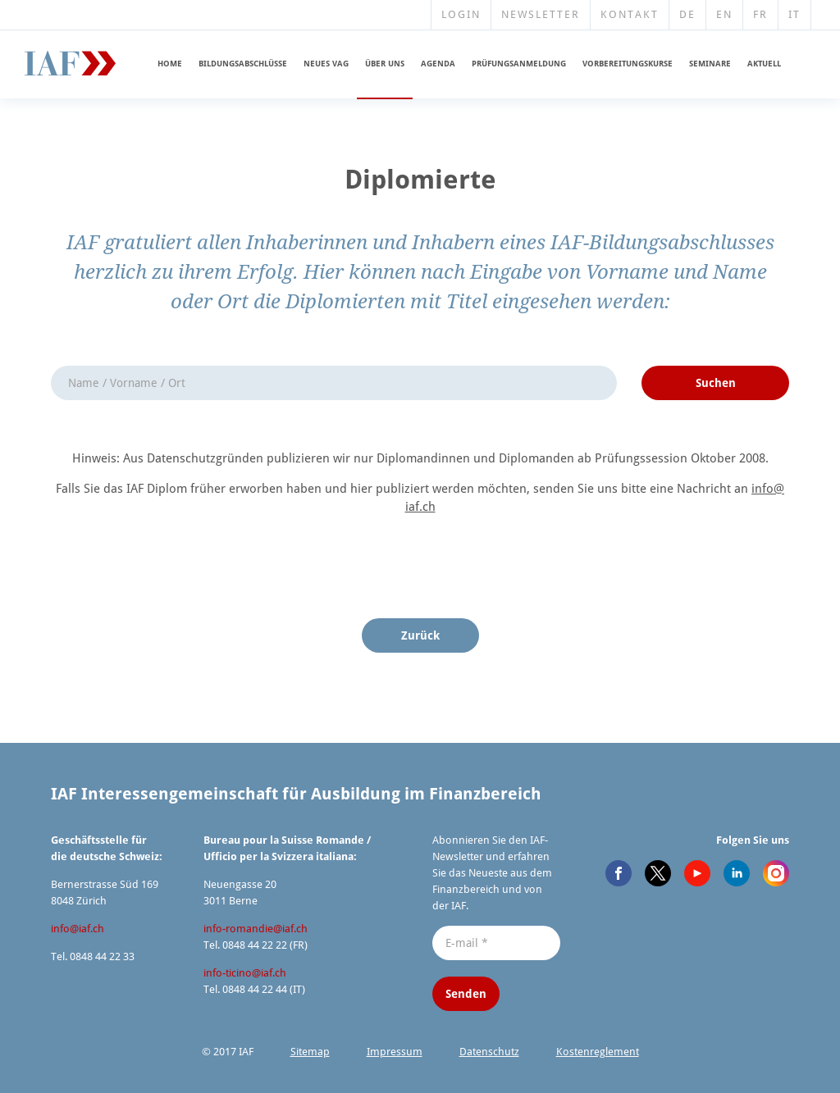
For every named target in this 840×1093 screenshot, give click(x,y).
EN (724, 14)
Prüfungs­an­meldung (519, 63)
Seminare (710, 63)
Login (461, 14)
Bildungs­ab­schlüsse (243, 63)
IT (794, 14)
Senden (465, 993)
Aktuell (764, 63)
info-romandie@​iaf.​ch (255, 928)
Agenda (438, 63)
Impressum (394, 1051)
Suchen (716, 382)
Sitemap (310, 1051)
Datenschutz (489, 1051)
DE (687, 14)
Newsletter (540, 14)
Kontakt (629, 14)
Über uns (384, 63)
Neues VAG (326, 63)
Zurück (420, 635)
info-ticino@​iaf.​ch (244, 973)
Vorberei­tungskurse (627, 63)
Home (170, 63)
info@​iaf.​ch (77, 928)
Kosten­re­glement (597, 1051)
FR (760, 14)
